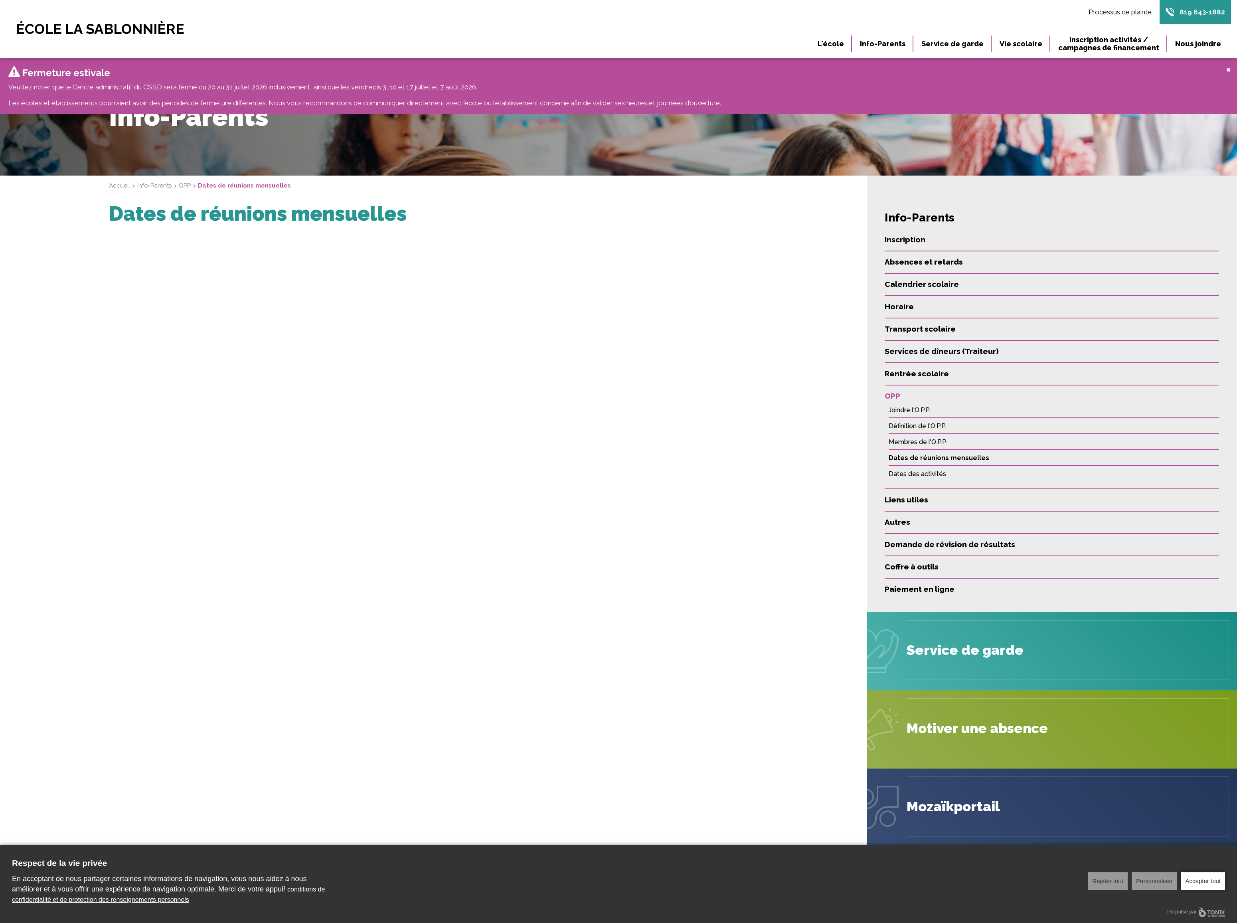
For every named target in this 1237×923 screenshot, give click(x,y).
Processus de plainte (1120, 12)
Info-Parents (882, 44)
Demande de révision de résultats (950, 536)
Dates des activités (917, 466)
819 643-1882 (1202, 12)
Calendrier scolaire (922, 276)
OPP (185, 177)
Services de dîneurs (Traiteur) (942, 343)
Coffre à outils (912, 558)
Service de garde (952, 44)
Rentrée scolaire (917, 365)
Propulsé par (1196, 912)
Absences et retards (924, 253)
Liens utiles (906, 491)
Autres (897, 514)
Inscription (905, 231)
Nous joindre (1198, 44)
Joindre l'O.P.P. (909, 402)
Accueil (119, 177)
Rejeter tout (1107, 881)
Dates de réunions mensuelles (939, 450)
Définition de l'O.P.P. (917, 418)
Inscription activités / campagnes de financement (1108, 44)
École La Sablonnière (100, 29)
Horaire (899, 298)
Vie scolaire (1021, 44)
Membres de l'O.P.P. (918, 434)
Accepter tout (1203, 881)
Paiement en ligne (919, 581)
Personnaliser (1154, 881)
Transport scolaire (920, 320)
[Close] (1228, 61)
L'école (831, 44)
